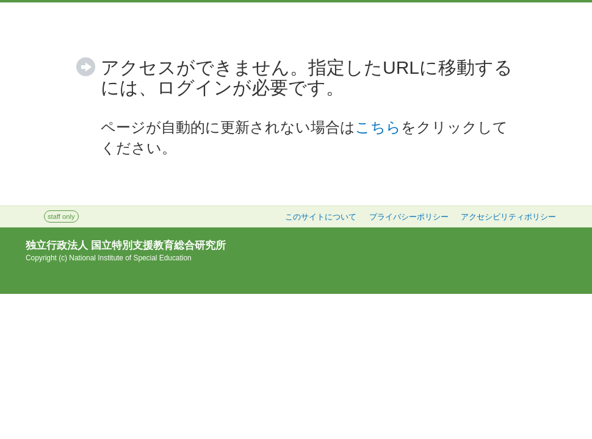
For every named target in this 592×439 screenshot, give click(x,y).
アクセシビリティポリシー (508, 217)
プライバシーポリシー (409, 217)
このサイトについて (320, 217)
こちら (378, 127)
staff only (61, 216)
